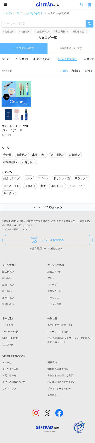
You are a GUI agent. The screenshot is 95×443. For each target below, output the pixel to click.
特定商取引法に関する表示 (61, 382)
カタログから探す (24, 48)
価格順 (88, 70)
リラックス (53, 297)
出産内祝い (8, 297)
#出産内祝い (61, 31)
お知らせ (7, 362)
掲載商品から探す (71, 48)
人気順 (64, 70)
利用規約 (52, 362)
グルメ (51, 278)
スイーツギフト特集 (58, 331)
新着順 (76, 70)
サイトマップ (9, 388)
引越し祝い (8, 304)
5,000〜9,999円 (67, 58)
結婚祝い (7, 278)
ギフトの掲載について (13, 382)
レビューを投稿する (47, 240)
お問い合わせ (9, 375)
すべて (6, 58)
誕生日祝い (8, 271)
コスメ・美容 (54, 304)
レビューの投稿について (17, 229)
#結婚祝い (25, 31)
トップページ (11, 13)
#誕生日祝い (42, 31)
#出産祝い (8, 31)
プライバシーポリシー (59, 388)
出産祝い (7, 291)
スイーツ (52, 284)
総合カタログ (54, 271)
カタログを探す (33, 13)
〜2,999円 (22, 58)
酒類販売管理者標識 (58, 369)
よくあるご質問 (10, 369)
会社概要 (52, 395)
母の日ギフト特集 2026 (60, 325)
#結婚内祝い (80, 31)
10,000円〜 (8, 344)
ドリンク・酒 (54, 291)
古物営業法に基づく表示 (60, 375)
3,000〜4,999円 (42, 58)
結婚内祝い (8, 284)
